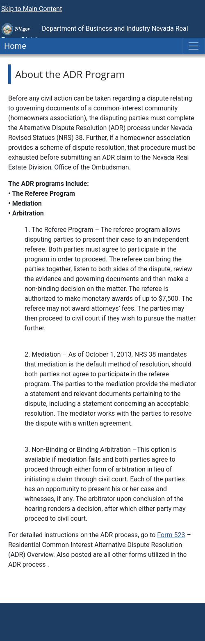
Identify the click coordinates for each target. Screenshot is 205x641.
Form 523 (171, 535)
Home (13, 46)
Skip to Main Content (31, 9)
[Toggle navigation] (193, 46)
